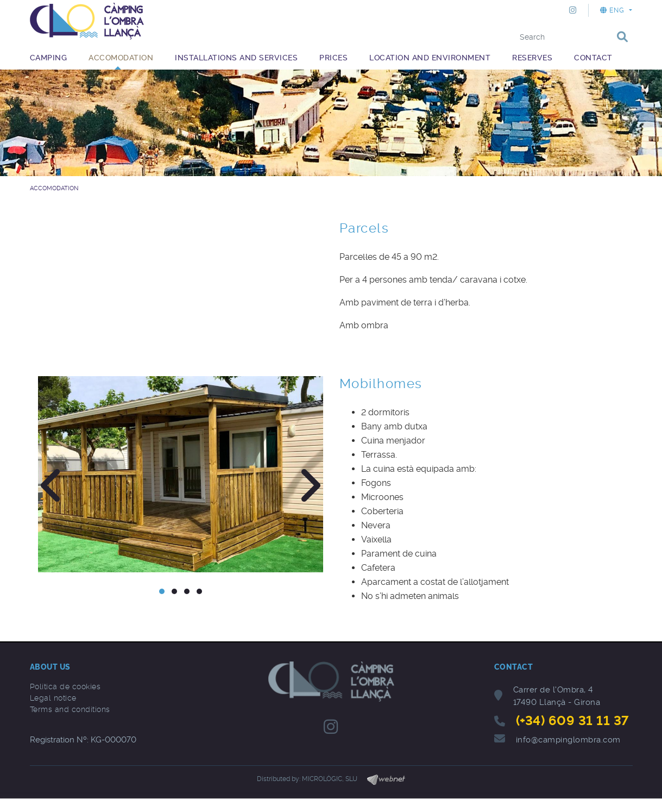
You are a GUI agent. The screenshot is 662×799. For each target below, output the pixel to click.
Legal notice (53, 698)
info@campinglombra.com (568, 740)
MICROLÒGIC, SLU (329, 779)
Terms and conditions (70, 709)
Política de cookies (65, 686)
